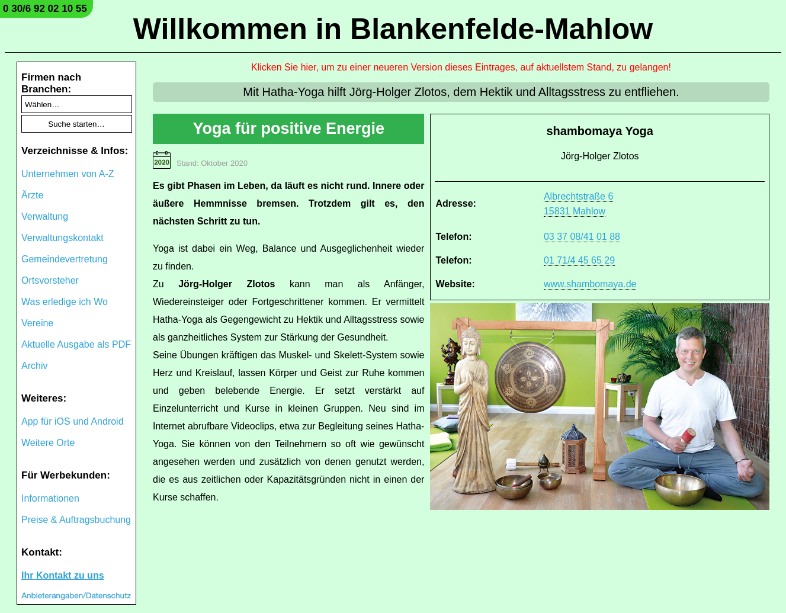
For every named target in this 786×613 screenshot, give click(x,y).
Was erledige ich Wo (64, 302)
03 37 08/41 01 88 (582, 237)
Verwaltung (44, 216)
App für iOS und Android (72, 421)
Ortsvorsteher (50, 280)
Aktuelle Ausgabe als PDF (76, 344)
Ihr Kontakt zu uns (62, 575)
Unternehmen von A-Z (67, 174)
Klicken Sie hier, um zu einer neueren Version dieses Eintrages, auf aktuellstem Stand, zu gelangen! (461, 67)
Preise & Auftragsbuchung (76, 520)
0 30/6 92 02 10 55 (45, 8)
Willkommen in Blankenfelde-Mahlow (393, 29)
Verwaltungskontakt (62, 238)
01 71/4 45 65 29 (579, 260)
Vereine (37, 323)
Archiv (34, 366)
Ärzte (32, 195)
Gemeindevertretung (64, 259)
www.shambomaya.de (590, 284)
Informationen (50, 498)
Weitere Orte (48, 443)
